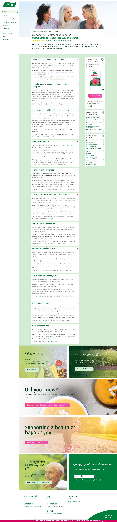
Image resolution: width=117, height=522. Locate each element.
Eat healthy (6, 28)
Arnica (43, 243)
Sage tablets (47, 129)
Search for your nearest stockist (33, 506)
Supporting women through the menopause (94, 123)
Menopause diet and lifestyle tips (93, 149)
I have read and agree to (89, 480)
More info (89, 106)
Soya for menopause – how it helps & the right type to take (93, 118)
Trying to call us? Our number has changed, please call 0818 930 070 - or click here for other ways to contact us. (68, 520)
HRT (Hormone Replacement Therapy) (93, 152)
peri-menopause (71, 145)
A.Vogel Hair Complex (52, 341)
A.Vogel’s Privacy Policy (96, 480)
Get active (30, 442)
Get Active (6, 32)
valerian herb (49, 213)
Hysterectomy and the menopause (91, 161)
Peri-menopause (90, 155)
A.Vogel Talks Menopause (7, 24)
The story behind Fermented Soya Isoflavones (93, 127)
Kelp (43, 296)
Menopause (89, 140)
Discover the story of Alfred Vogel (38, 482)
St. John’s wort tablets (49, 189)
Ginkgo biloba (45, 320)
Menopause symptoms (91, 144)
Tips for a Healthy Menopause (57, 79)
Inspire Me (49, 499)
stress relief (50, 218)
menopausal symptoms (50, 65)
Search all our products (30, 499)
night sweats (47, 136)
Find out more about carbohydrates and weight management (47, 405)
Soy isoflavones (35, 103)
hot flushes (38, 136)
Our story (5, 16)
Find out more (32, 370)
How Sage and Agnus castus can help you (94, 130)
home (33, 31)
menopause (43, 31)
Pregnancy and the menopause (94, 159)
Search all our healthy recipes (54, 506)
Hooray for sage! (90, 121)
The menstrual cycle (91, 164)
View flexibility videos (84, 369)
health (37, 31)
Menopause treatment (91, 146)
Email (69, 499)
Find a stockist (95, 95)
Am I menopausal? (90, 142)
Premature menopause (91, 157)
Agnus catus (34, 159)
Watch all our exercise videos (54, 513)
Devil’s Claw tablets (46, 270)
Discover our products (9, 19)
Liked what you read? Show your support (59, 40)
